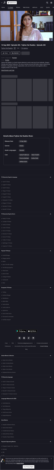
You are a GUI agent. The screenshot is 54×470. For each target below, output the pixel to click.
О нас (6, 343)
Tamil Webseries (6, 406)
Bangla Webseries (7, 415)
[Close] (51, 458)
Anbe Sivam (5, 270)
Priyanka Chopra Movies (8, 437)
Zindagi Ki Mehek (7, 277)
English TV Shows (7, 185)
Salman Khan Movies (7, 428)
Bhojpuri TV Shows (7, 203)
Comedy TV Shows (7, 221)
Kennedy (5, 449)
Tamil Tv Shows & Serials (8, 385)
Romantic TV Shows (7, 234)
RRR (3, 452)
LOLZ (41, 7)
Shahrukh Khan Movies (8, 434)
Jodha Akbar (5, 301)
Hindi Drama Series (7, 412)
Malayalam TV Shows (7, 200)
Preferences (8, 346)
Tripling (4, 292)
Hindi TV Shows (6, 188)
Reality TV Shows (6, 218)
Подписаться (12, 2)
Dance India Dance (7, 313)
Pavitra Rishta (6, 304)
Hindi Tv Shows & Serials (8, 381)
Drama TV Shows (7, 237)
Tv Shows (10, 7)
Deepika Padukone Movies (9, 424)
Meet (4, 283)
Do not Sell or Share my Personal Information (25, 346)
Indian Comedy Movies (8, 363)
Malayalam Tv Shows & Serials (10, 394)
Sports (48, 7)
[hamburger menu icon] (51, 2)
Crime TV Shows (6, 227)
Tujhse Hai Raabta (7, 48)
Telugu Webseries (7, 409)
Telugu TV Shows (6, 191)
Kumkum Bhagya (6, 295)
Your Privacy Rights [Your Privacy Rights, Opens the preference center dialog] (28, 466)
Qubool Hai (5, 310)
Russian (14, 58)
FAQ (13, 343)
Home (3, 7)
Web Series (26, 7)
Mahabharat (5, 298)
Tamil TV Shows (6, 182)
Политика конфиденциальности (25, 343)
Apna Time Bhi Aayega (8, 264)
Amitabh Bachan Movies (8, 431)
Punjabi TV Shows (7, 197)
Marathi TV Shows (7, 209)
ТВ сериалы (24, 48)
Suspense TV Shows (7, 246)
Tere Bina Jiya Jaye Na (8, 267)
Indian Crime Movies (7, 369)
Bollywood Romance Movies (9, 372)
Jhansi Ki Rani (6, 273)
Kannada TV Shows (7, 206)
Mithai (4, 261)
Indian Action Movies (7, 366)
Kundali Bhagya (6, 255)
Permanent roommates (8, 316)
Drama (7, 60)
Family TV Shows (6, 224)
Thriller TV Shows (7, 240)
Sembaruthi (5, 280)
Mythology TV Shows (7, 243)
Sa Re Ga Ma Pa (6, 307)
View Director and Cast (7, 70)
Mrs (3, 455)
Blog (26, 349)
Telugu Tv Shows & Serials (9, 388)
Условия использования (42, 343)
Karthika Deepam (7, 319)
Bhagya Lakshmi (6, 258)
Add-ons (34, 7)
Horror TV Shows (6, 231)
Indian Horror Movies (8, 360)
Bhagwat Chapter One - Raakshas (10, 446)
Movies (18, 7)
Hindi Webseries (6, 403)
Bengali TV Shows (7, 194)
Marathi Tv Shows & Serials (9, 391)
